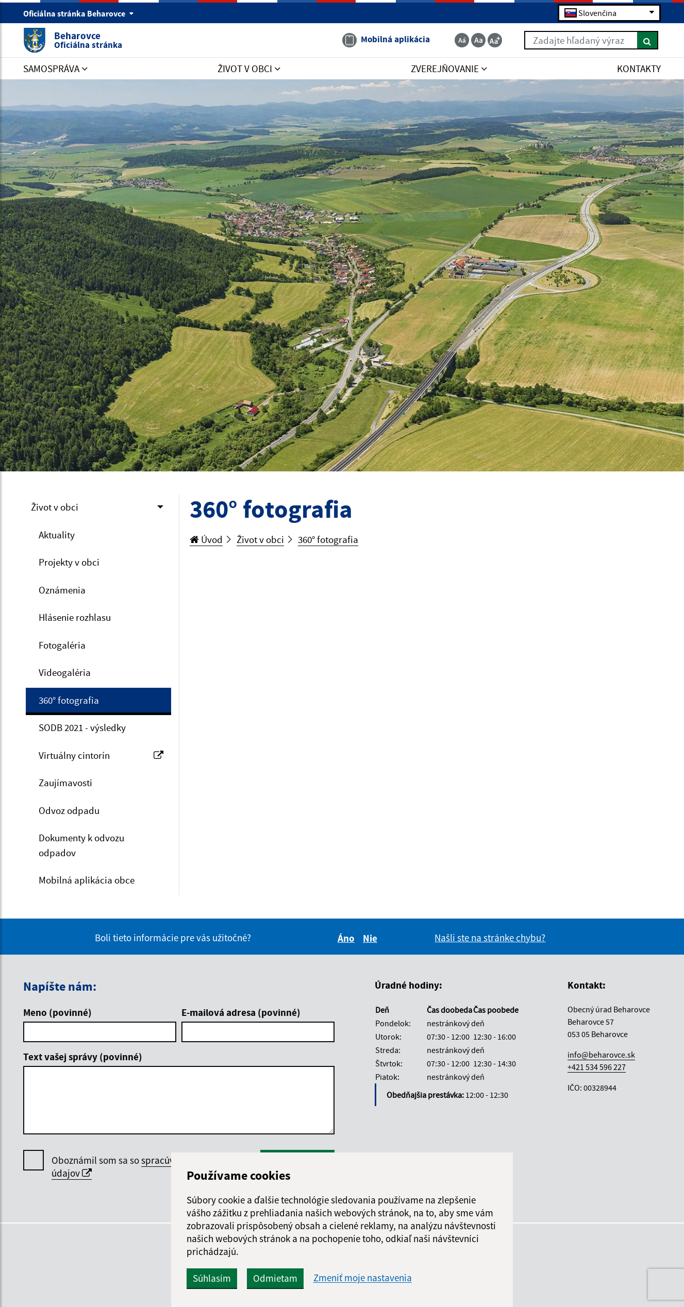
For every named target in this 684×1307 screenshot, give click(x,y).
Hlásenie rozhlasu (75, 617)
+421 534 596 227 (597, 1067)
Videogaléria (65, 672)
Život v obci (54, 507)
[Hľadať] (647, 40)
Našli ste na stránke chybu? (490, 937)
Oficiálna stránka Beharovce (78, 13)
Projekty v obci (69, 562)
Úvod (206, 539)
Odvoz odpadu (69, 810)
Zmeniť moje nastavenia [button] (362, 1278)
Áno (348, 938)
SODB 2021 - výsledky (82, 727)
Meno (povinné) (57, 1012)
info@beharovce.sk (601, 1054)
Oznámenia (62, 590)
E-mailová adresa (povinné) (241, 1012)
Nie (371, 938)
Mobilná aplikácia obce (87, 880)
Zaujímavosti (65, 782)
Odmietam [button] (275, 1278)
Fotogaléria (62, 645)
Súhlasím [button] (212, 1278)
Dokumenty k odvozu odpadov (81, 845)
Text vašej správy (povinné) (82, 1056)
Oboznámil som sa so (144, 1167)
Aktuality (57, 535)
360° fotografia (69, 700)
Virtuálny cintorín (101, 755)
